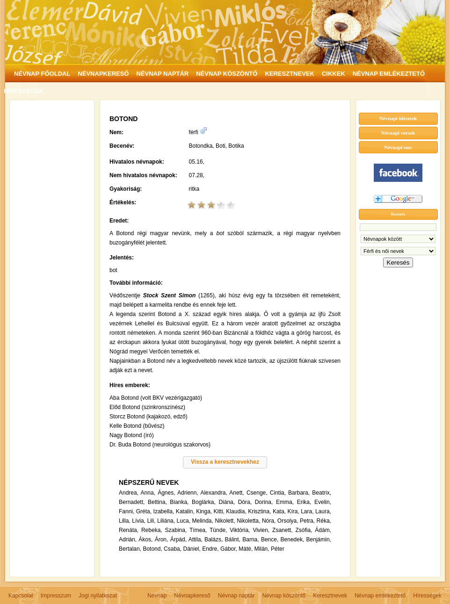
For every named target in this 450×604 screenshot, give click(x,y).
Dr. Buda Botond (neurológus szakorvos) (159, 444)
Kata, (279, 511)
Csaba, (172, 549)
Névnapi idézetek (398, 118)
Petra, (307, 521)
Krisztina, (259, 511)
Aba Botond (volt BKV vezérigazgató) (155, 398)
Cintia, (278, 492)
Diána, (226, 502)
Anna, (148, 492)
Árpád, (178, 539)
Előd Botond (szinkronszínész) (147, 407)
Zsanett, (282, 530)
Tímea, (198, 530)
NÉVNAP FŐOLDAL (42, 73)
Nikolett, (225, 521)
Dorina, (264, 502)
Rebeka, (151, 530)
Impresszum (56, 595)
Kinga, (204, 511)
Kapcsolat (20, 595)
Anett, (236, 492)
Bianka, (179, 502)
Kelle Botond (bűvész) (136, 426)
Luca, (183, 521)
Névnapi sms (398, 147)
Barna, (250, 539)
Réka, (324, 521)
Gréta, (144, 511)
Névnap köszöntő (283, 595)
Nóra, (269, 521)
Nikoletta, (248, 521)
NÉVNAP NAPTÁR (162, 73)
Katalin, (185, 511)
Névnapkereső (192, 595)
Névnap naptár (236, 595)
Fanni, (126, 511)
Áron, (161, 539)
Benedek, (293, 539)
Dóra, (245, 502)
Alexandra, (213, 492)
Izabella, (163, 511)
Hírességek (427, 595)
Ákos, (145, 539)
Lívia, (138, 521)
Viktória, (240, 530)
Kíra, (293, 511)
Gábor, (228, 549)
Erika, (304, 502)
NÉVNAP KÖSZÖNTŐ (226, 73)
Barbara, (299, 492)
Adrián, (128, 539)
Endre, (210, 549)
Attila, (196, 539)
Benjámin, (318, 539)
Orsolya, (287, 521)
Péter (277, 549)
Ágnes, (166, 492)
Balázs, (213, 539)
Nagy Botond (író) (131, 435)
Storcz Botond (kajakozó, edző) (148, 416)
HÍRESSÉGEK (24, 90)
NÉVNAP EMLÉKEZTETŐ (389, 73)
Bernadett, (132, 502)
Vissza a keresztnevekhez (225, 462)
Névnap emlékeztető (380, 595)
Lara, (307, 511)
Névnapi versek (398, 133)
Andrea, (128, 492)
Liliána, (166, 521)
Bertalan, (130, 549)
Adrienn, (187, 492)
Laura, (323, 511)
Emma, (285, 502)
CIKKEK (333, 73)
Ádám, (323, 530)
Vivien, (261, 530)
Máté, (246, 549)
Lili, (151, 521)
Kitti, (219, 511)
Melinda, (202, 521)
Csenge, (257, 492)
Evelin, (322, 502)
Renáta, (128, 530)
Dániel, (191, 549)
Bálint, (232, 539)
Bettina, (157, 502)
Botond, (152, 549)
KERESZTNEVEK (289, 73)
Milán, (261, 549)
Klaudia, (236, 511)
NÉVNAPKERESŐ (103, 73)
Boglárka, (204, 502)
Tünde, (218, 530)
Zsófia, (303, 530)
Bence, (269, 539)
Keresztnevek (330, 595)
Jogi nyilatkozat (98, 595)
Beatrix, (321, 492)
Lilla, (125, 521)
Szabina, (176, 530)
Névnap (157, 595)
